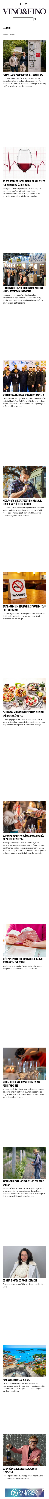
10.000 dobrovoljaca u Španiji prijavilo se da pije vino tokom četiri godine (24, 128)
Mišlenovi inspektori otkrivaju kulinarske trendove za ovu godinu (24, 510)
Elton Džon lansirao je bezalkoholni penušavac (24, 778)
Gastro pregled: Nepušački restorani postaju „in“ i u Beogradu (24, 344)
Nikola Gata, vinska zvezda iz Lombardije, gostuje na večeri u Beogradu (24, 290)
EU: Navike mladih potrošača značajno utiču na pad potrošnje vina (24, 454)
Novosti (12, 34)
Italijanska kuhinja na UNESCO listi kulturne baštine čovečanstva (24, 397)
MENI (7, 28)
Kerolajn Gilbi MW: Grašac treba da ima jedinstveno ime (24, 566)
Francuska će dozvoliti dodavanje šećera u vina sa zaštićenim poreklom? (24, 182)
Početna (5, 34)
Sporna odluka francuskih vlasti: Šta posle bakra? (24, 620)
